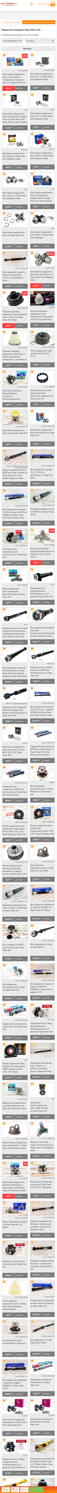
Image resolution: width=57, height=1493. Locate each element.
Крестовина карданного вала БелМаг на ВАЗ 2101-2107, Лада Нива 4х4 (14, 1422)
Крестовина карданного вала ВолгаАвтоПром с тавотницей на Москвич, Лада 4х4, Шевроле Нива (14, 1186)
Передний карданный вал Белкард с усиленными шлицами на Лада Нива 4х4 (42, 1264)
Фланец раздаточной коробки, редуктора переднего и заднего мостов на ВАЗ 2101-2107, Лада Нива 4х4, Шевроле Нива (14, 870)
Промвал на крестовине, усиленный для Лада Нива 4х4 (14, 1264)
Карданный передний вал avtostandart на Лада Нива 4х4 (14, 1026)
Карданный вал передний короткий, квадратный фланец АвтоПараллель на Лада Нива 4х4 (14, 711)
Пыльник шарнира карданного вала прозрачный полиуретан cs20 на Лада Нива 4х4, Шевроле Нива (41, 315)
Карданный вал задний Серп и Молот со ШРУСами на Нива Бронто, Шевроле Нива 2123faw (41, 1067)
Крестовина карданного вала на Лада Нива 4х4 (13, 234)
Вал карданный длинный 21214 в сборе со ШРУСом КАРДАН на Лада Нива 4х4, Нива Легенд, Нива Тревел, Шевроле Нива (14, 513)
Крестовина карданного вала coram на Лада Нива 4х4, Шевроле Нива (14, 195)
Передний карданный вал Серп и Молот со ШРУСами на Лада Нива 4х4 (14, 908)
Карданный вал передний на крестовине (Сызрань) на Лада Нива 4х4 (42, 1303)
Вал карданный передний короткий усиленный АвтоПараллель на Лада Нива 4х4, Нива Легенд (42, 632)
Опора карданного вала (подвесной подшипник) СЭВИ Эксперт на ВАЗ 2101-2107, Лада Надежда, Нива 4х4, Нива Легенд (14, 1068)
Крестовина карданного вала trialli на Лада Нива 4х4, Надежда (41, 235)
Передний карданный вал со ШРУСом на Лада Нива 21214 (42, 511)
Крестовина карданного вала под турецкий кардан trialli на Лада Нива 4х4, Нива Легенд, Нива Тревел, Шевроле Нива (14, 118)
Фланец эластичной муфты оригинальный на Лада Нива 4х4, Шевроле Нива (41, 1146)
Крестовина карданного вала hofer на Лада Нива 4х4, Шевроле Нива (13, 156)
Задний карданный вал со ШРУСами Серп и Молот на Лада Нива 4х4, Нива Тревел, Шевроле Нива (14, 474)
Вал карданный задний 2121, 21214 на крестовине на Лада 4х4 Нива (41, 473)
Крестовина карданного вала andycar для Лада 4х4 (14, 431)
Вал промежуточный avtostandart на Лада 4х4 (14, 1341)
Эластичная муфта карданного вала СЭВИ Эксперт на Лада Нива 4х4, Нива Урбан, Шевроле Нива (40, 1107)
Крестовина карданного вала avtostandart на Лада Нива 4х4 (42, 432)
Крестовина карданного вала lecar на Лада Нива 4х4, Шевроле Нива (41, 76)
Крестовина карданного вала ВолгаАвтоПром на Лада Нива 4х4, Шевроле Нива (41, 275)
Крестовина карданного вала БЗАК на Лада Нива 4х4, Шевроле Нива (41, 155)
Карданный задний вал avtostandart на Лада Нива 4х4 (41, 1382)
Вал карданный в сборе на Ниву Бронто (41, 945)
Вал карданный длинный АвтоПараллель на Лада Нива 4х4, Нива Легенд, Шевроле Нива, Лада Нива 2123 (14, 672)
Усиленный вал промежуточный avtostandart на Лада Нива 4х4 (14, 553)
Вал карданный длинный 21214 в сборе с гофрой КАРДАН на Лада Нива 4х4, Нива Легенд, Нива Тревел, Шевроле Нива (41, 711)
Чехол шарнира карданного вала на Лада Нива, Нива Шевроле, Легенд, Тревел (14, 1305)
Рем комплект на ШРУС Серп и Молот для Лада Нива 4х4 (13, 947)
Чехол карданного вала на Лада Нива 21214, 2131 (41, 353)
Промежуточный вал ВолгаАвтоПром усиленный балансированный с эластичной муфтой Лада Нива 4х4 (14, 395)
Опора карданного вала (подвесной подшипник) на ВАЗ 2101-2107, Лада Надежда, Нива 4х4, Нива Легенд (42, 830)
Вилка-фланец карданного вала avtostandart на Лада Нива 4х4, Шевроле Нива (14, 1145)
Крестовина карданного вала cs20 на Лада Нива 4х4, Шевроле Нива (41, 116)
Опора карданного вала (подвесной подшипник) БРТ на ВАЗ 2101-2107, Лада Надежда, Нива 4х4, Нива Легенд (14, 830)
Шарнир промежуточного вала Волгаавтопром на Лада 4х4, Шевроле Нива (14, 1105)
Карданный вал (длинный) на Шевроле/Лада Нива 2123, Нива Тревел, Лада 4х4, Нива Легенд (42, 1462)
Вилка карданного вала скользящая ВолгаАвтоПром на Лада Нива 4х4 (13, 592)
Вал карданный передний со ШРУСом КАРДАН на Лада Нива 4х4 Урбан (42, 907)
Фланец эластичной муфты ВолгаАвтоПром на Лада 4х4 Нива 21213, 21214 (42, 552)
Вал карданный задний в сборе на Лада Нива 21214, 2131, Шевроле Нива (14, 276)
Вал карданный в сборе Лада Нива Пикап (41, 1341)
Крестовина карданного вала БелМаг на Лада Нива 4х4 (41, 1422)
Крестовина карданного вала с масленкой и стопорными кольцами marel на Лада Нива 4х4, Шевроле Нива (13, 78)
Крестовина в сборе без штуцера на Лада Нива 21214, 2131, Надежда (41, 1184)
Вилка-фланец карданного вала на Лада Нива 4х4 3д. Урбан (42, 868)
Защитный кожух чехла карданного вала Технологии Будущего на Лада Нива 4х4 (41, 394)
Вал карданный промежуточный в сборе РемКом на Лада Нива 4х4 (41, 790)
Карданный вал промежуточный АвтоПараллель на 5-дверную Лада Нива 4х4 (41, 592)
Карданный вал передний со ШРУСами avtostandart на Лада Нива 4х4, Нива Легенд (14, 790)
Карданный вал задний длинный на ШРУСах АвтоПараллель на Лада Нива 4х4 (41, 671)
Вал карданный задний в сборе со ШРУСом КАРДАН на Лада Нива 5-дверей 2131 (42, 987)
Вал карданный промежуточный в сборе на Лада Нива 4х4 (13, 987)
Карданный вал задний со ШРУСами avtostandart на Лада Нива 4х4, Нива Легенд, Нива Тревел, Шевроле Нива (42, 750)
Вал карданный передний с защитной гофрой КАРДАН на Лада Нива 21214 (14, 1384)
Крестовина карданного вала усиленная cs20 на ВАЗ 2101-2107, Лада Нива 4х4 (13, 750)
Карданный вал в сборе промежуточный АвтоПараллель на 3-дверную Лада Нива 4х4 (41, 1027)
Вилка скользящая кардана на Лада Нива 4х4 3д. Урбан (15, 1224)
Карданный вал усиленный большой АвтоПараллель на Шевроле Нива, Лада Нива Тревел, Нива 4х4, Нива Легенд (15, 632)
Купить (19, 88)
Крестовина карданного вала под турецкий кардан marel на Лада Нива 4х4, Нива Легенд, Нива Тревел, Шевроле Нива (41, 197)
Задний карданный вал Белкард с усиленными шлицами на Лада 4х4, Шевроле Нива (41, 1225)
